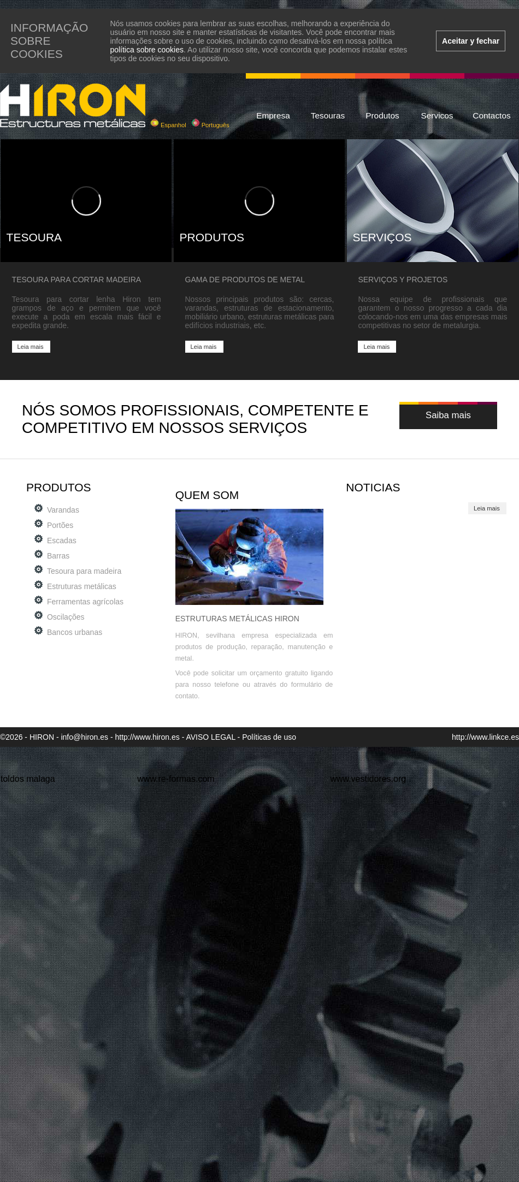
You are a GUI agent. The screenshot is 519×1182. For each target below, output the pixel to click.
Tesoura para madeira (84, 571)
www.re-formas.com (175, 778)
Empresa (273, 115)
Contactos (491, 115)
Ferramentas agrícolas (85, 601)
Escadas (61, 540)
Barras (58, 555)
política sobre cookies (147, 49)
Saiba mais (448, 415)
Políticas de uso (269, 737)
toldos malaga (28, 778)
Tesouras (328, 115)
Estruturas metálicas (81, 586)
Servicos (437, 115)
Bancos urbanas (74, 632)
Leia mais (30, 346)
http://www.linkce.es (485, 737)
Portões (60, 525)
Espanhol (168, 125)
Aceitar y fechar (470, 41)
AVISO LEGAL (210, 737)
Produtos (382, 115)
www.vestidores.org (368, 778)
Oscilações (65, 617)
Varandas (63, 510)
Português (210, 125)
